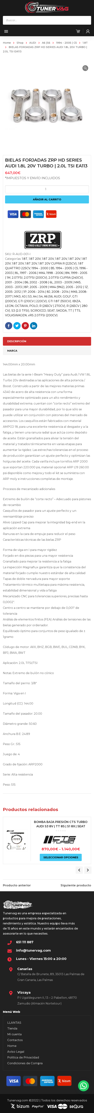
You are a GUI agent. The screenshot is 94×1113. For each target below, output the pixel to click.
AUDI (32, 42)
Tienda (12, 1028)
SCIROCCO (38, 310)
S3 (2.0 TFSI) (20, 310)
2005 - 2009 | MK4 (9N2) (47, 287)
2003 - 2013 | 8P (16, 287)
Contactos (15, 1040)
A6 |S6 (46, 42)
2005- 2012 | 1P (16, 291)
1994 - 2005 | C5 (66, 42)
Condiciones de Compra (25, 1063)
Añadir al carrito (47, 199)
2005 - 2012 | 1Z (77, 287)
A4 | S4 (38, 296)
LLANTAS (14, 1022)
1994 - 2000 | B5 (42, 268)
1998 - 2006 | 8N (58, 273)
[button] (85, 68)
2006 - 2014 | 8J (39, 291)
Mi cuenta (14, 1034)
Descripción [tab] (16, 341)
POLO (33, 306)
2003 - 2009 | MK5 (67, 282)
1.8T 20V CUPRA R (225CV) (57, 263)
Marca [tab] (12, 350)
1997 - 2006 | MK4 (32, 273)
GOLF (67, 296)
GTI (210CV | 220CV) (32, 301)
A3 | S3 (27, 296)
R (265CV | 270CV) (52, 306)
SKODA (61, 310)
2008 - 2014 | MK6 (64, 291)
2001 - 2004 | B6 (16, 282)
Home (7, 42)
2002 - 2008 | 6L (41, 282)
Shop (20, 42)
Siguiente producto (76, 885)
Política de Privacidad (23, 1057)
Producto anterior (17, 885)
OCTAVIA (21, 306)
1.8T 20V (35, 258)
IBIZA (76, 301)
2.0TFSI (17, 277)
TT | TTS (74, 310)
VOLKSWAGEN (16, 315)
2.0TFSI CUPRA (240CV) (65, 277)
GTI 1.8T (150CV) (59, 301)
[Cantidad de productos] (47, 189)
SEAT (51, 310)
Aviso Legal (15, 1051)
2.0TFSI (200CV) (35, 277)
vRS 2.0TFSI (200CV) (43, 315)
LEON (9, 306)
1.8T (85, 42)
